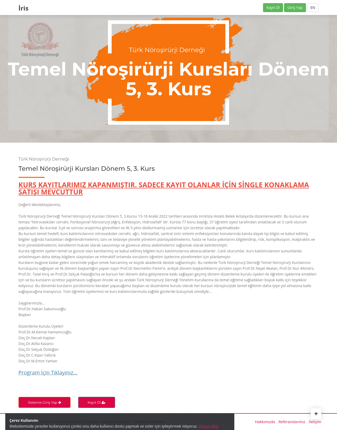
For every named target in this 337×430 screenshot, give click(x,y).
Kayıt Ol (273, 7)
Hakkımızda (265, 421)
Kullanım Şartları (116, 421)
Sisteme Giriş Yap (44, 402)
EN (312, 7)
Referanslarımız (292, 421)
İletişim (315, 421)
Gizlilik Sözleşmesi (149, 421)
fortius (93, 421)
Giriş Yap (295, 7)
